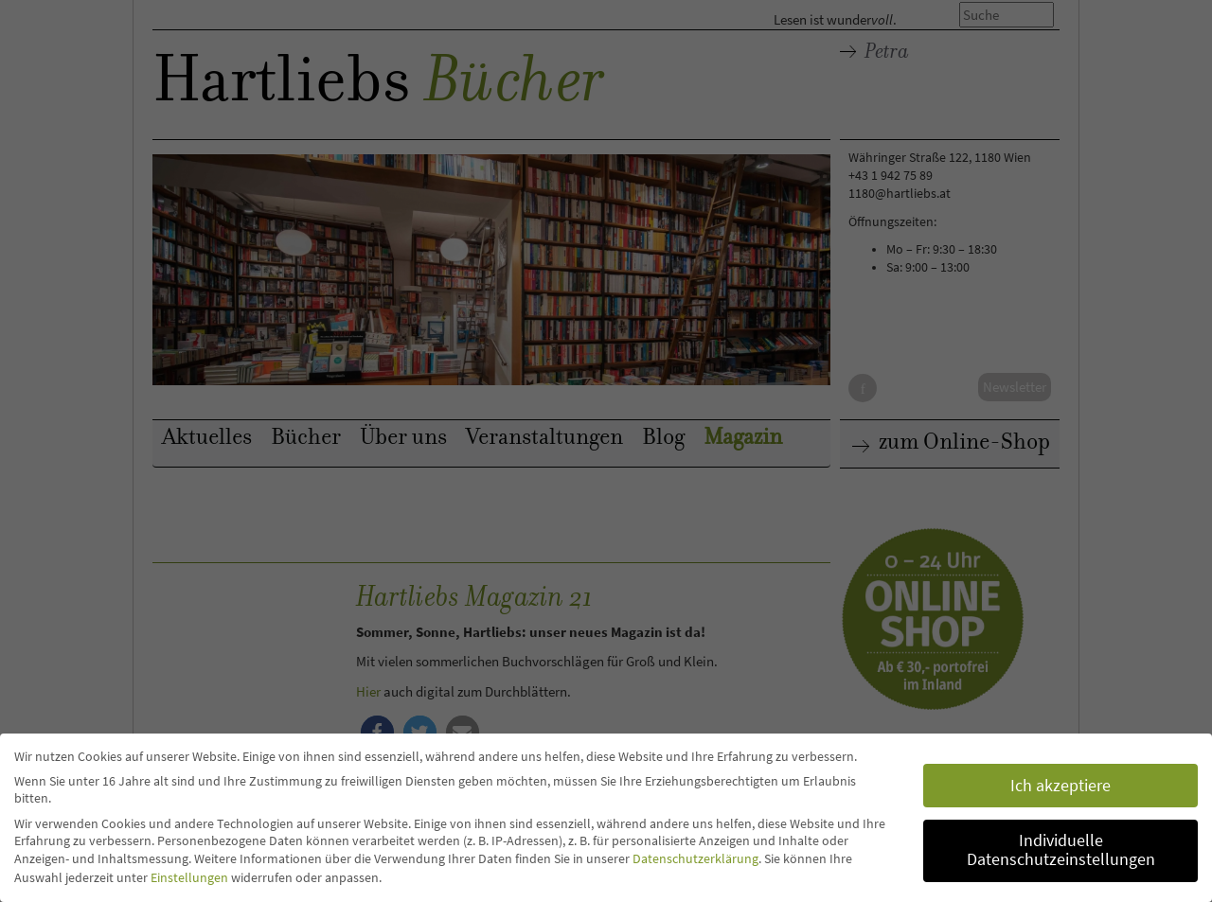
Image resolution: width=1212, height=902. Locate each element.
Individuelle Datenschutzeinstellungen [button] (1061, 850)
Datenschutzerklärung (695, 858)
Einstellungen (189, 877)
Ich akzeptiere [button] (1060, 785)
